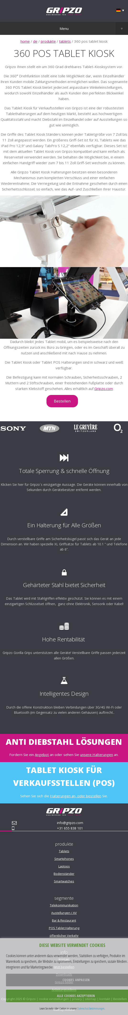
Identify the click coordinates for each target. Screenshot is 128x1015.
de (35, 41)
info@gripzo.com (70, 822)
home (25, 41)
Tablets (64, 851)
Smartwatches (64, 881)
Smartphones (64, 859)
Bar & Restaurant (64, 920)
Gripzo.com (103, 388)
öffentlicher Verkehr (64, 935)
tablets (65, 41)
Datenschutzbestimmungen (90, 1008)
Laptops (64, 866)
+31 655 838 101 (70, 828)
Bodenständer (64, 873)
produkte (48, 41)
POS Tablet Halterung (64, 928)
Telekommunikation (64, 905)
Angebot (42, 754)
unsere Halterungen (96, 754)
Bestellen (62, 401)
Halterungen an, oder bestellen (75, 795)
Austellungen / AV (64, 913)
